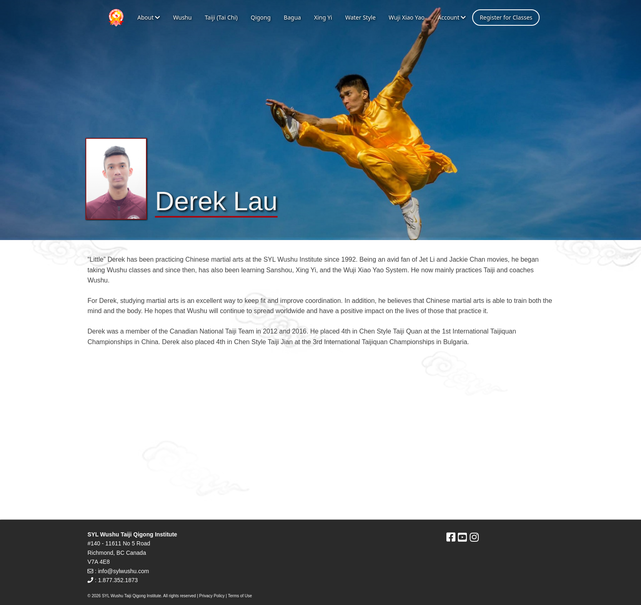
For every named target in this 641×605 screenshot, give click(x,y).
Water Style (360, 17)
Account (451, 17)
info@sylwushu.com (123, 571)
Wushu (182, 17)
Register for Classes (506, 17)
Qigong (261, 17)
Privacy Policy (211, 596)
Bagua (292, 17)
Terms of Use (240, 596)
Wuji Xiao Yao (407, 17)
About (148, 17)
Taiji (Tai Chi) (221, 17)
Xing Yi (323, 17)
